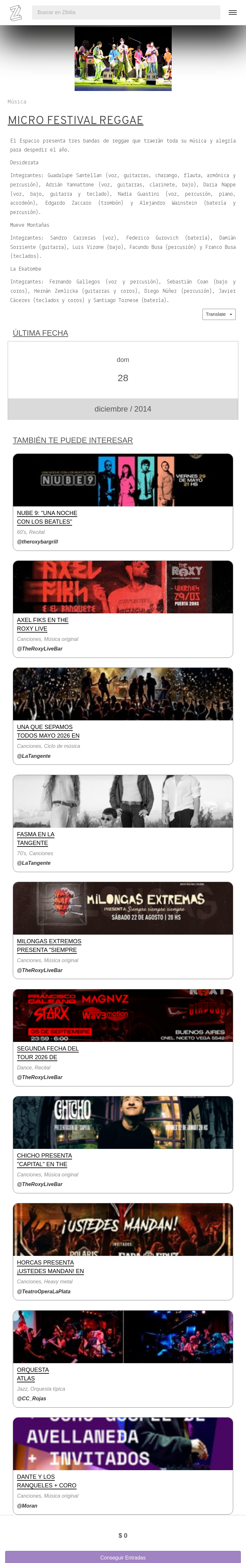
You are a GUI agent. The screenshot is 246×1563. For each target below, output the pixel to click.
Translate (219, 314)
